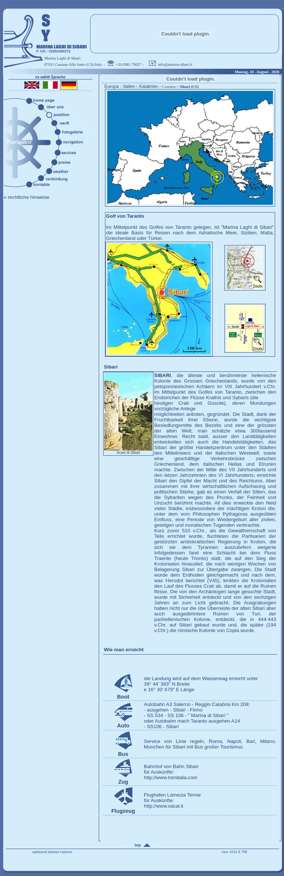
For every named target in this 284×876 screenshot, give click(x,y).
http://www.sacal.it (163, 806)
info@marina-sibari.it (175, 64)
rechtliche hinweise (29, 197)
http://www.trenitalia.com (170, 777)
